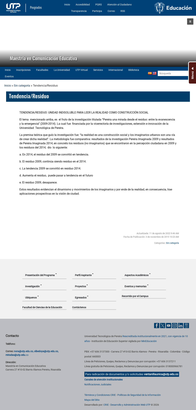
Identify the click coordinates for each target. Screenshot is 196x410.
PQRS (98, 4)
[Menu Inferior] (192, 73)
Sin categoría (22, 85)
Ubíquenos (31, 297)
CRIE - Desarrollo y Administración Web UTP (126, 404)
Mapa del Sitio (92, 399)
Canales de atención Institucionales (103, 379)
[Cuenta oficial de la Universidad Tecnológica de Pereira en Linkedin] (181, 325)
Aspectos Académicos (136, 275)
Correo (111, 11)
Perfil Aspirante (83, 275)
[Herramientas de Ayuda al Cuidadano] (186, 325)
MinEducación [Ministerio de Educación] (149, 341)
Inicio (67, 4)
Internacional (115, 70)
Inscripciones (23, 70)
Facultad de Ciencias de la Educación (42, 307)
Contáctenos (79, 307)
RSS (123, 11)
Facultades (42, 70)
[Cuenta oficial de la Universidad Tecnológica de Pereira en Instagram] (175, 325)
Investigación (32, 286)
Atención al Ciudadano (119, 4)
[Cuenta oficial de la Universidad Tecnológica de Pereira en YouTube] (169, 325)
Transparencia (79, 11)
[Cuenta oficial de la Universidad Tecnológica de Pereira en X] (163, 325)
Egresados (80, 297)
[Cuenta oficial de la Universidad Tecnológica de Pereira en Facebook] (157, 325)
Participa (97, 11)
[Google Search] (173, 73)
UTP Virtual (81, 70)
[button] (190, 21)
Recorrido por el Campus (135, 296)
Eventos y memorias (135, 286)
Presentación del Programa (40, 275)
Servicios (98, 70)
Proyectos (80, 286)
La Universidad (62, 70)
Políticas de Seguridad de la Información (139, 395)
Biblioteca (133, 70)
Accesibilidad (83, 4)
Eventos (9, 76)
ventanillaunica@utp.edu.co (161, 374)
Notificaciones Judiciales (97, 384)
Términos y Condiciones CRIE (100, 395)
